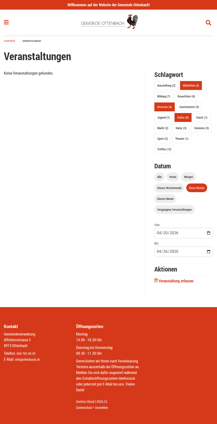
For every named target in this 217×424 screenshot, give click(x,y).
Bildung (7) (163, 98)
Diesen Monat (165, 201)
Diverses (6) (164, 109)
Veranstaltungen (34, 43)
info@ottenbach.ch (29, 359)
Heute (172, 179)
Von (157, 226)
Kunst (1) (201, 119)
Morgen (188, 179)
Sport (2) (162, 141)
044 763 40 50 (27, 353)
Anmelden (105, 407)
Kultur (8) (183, 119)
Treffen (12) (164, 151)
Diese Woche (197, 190)
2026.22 (105, 401)
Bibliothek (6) (191, 87)
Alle (159, 179)
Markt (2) (162, 130)
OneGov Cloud (86, 401)
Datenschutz (85, 407)
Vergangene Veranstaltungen (174, 211)
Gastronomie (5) (189, 109)
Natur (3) (181, 130)
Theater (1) (181, 141)
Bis (156, 245)
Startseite (10, 43)
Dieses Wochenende (169, 190)
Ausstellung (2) (166, 87)
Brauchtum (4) (186, 98)
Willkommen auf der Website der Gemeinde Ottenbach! (108, 4)
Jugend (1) (163, 119)
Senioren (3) (201, 130)
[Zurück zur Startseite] (108, 23)
